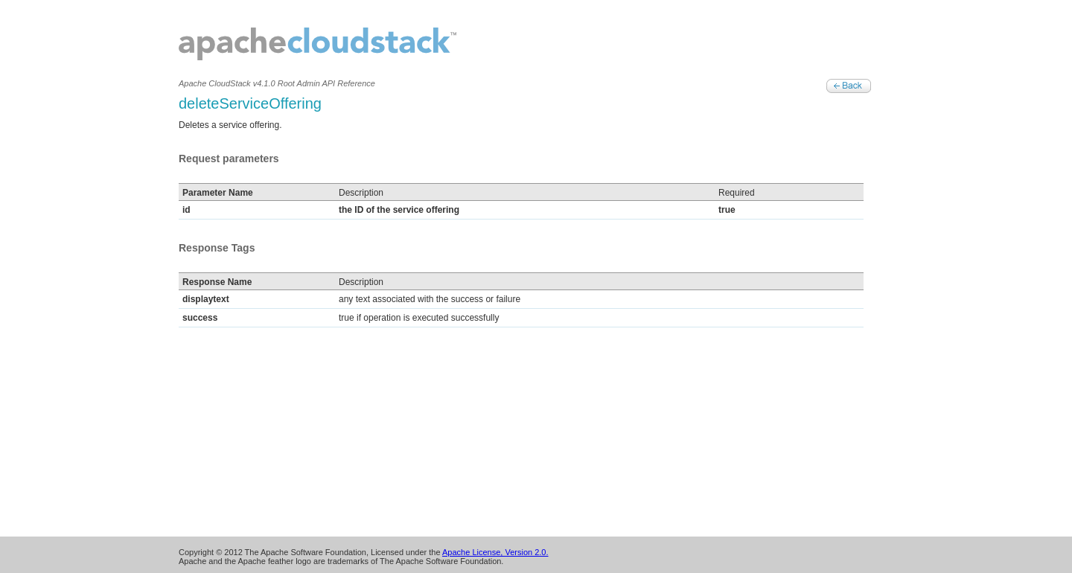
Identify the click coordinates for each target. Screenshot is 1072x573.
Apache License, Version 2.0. (495, 552)
